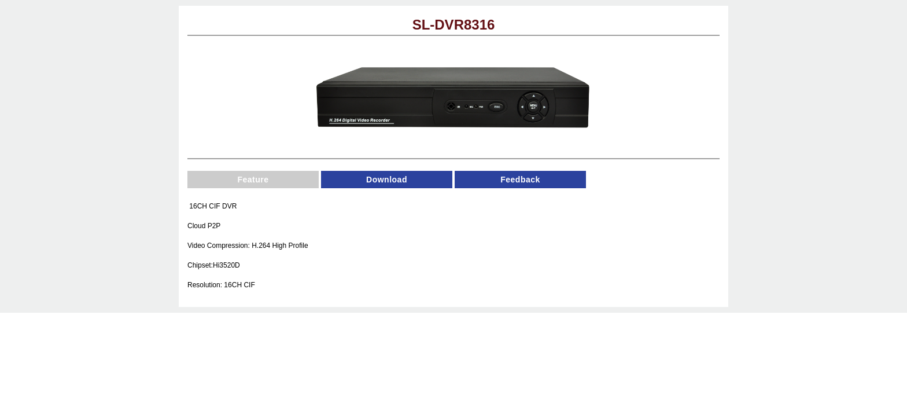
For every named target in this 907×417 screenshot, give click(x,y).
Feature (252, 179)
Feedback (520, 179)
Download (386, 179)
